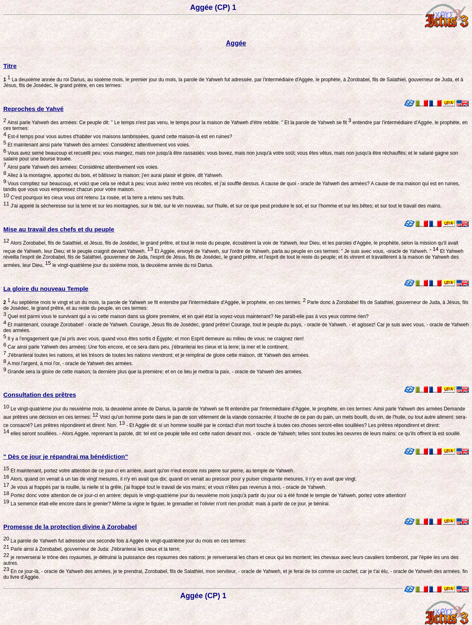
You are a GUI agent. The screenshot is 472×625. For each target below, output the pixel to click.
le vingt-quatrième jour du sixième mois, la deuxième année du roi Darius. (132, 265)
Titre (9, 65)
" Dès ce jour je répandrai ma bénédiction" (65, 456)
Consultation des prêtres (39, 394)
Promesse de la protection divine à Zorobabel (70, 526)
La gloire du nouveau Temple (45, 288)
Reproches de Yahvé (33, 108)
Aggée (236, 43)
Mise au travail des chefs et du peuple (58, 229)
